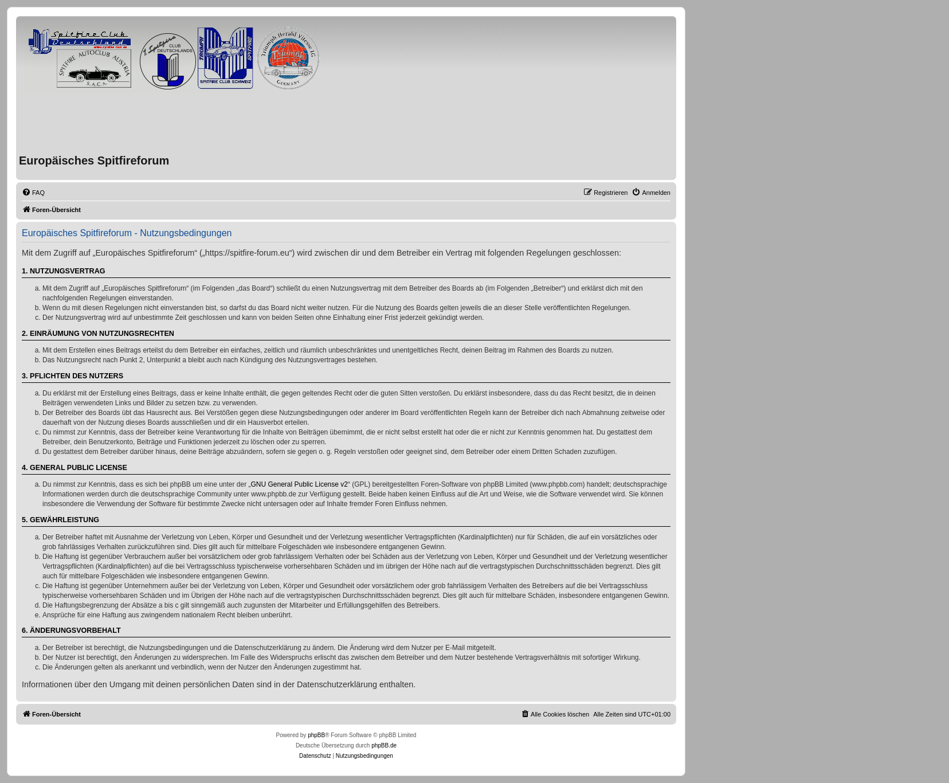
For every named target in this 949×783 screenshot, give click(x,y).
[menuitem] (33, 192)
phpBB (316, 735)
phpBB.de (384, 745)
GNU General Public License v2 (299, 484)
